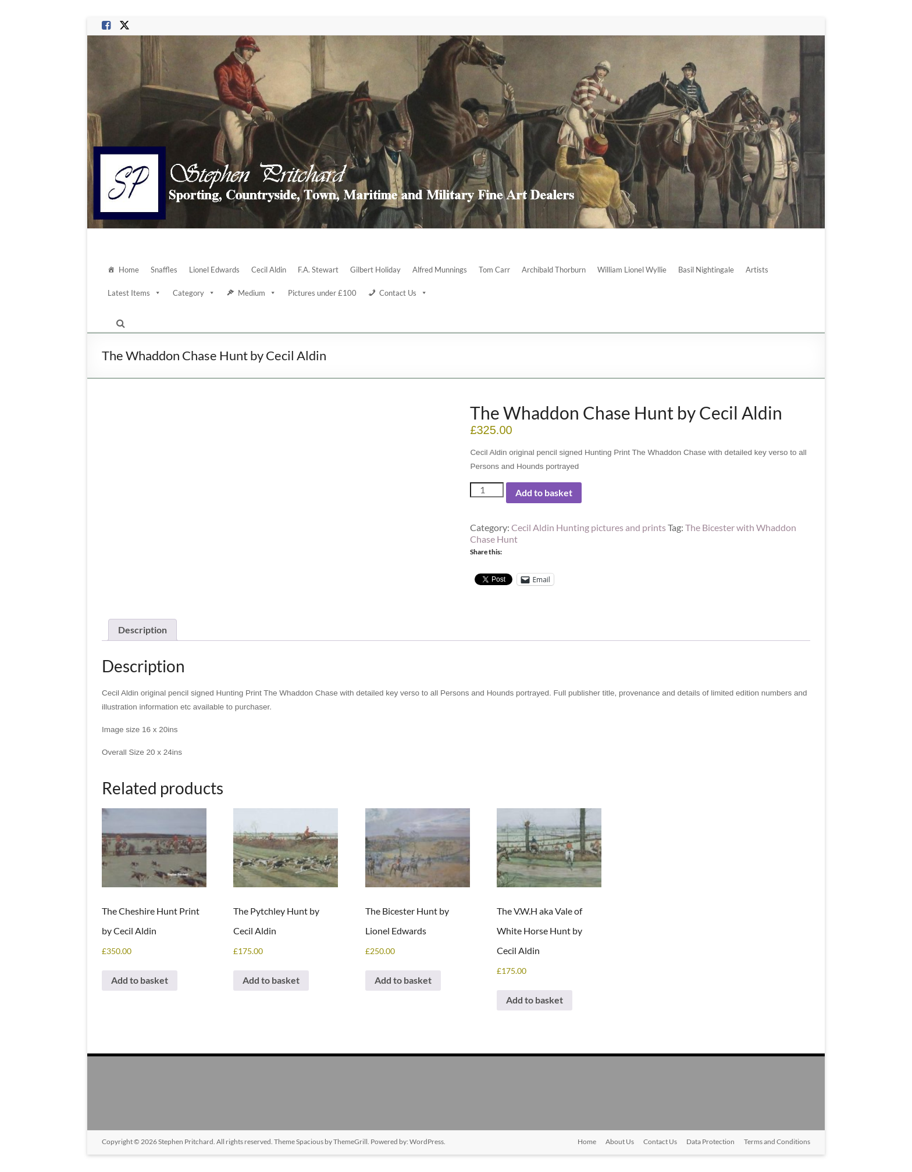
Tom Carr (494, 269)
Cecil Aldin (268, 269)
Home (129, 269)
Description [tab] (142, 629)
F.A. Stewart (318, 269)
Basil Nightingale (706, 269)
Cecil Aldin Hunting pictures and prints (588, 527)
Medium (257, 292)
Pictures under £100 (322, 293)
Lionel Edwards (214, 269)
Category (194, 292)
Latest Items (134, 292)
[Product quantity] (487, 489)
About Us (619, 1141)
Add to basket (543, 492)
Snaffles (164, 269)
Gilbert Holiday (375, 269)
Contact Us (403, 292)
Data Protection (710, 1141)
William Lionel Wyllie (632, 269)
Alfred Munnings (439, 269)
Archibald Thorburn (554, 269)
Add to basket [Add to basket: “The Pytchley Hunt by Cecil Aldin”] (271, 979)
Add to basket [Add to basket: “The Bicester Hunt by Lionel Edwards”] (403, 979)
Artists (757, 269)
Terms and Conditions (777, 1141)
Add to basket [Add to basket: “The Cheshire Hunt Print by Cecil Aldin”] (139, 979)
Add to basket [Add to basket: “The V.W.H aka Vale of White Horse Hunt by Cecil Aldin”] (534, 999)
